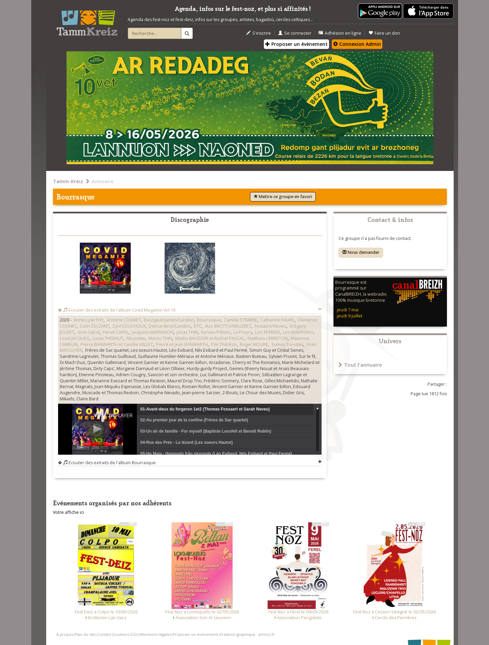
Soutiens (121, 634)
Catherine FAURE (277, 320)
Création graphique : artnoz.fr (247, 634)
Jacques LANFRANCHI (153, 332)
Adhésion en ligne (340, 33)
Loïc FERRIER (267, 332)
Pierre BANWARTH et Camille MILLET (116, 344)
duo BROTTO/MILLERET (228, 326)
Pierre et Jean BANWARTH (182, 344)
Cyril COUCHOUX (129, 326)
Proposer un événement (195, 634)
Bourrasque (209, 320)
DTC (198, 326)
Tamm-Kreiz (68, 181)
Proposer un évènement (296, 44)
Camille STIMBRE (240, 320)
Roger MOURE (254, 344)
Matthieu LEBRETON (268, 338)
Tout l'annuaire (360, 364)
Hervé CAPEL (116, 332)
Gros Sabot (88, 332)
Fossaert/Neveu (270, 326)
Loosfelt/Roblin (298, 332)
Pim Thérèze (224, 344)
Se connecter (294, 33)
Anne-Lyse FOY (89, 320)
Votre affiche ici (68, 512)
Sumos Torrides (287, 344)
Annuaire (103, 181)
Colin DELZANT (94, 326)
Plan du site (85, 634)
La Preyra (242, 332)
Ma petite (135, 338)
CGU (135, 634)
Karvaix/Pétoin (215, 332)
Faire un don (384, 33)
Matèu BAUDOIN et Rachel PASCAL (209, 338)
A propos (64, 634)
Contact (104, 634)
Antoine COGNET (124, 320)
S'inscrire (258, 33)
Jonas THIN (187, 332)
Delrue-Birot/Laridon (170, 326)
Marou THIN (160, 338)
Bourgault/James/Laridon (169, 320)
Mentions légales (155, 634)
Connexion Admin (357, 44)
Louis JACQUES (74, 338)
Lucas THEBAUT (107, 338)
